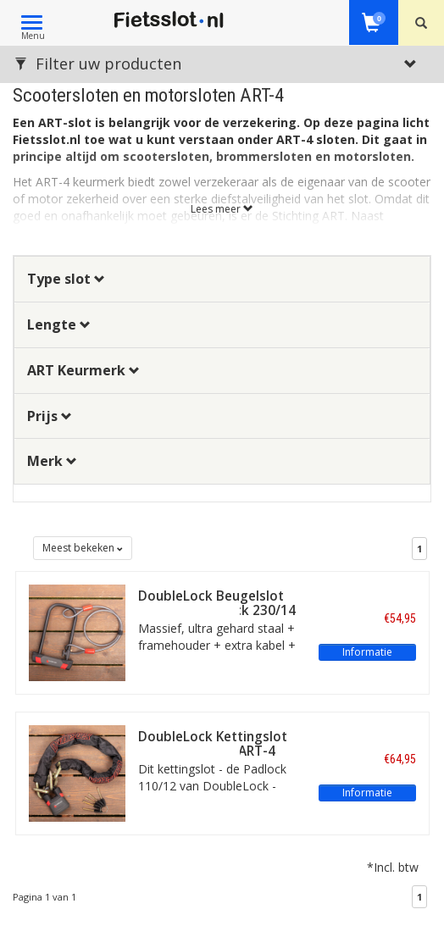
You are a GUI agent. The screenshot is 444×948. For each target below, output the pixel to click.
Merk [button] (52, 461)
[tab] (222, 279)
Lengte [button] (59, 324)
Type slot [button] (66, 278)
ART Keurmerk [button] (83, 370)
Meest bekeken (82, 548)
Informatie (367, 652)
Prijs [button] (49, 416)
